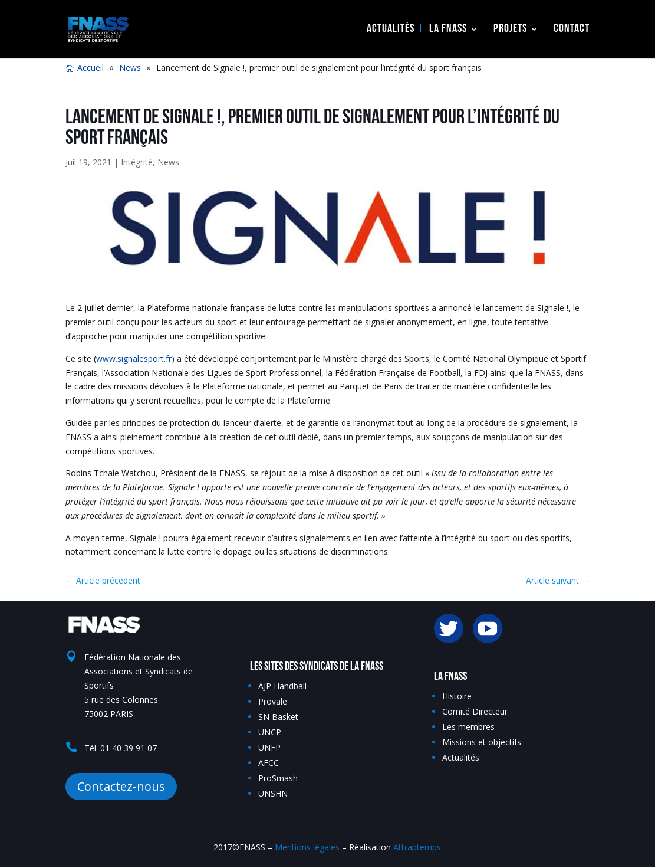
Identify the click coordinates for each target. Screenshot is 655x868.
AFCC (268, 762)
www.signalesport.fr (134, 358)
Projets (510, 29)
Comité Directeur (475, 711)
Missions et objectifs (481, 742)
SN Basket (278, 716)
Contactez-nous (121, 786)
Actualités (390, 29)
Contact (572, 29)
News (168, 162)
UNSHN (273, 793)
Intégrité (137, 162)
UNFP (269, 747)
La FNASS (448, 29)
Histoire (457, 696)
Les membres (468, 726)
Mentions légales (307, 847)
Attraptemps (417, 847)
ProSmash (278, 778)
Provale (272, 701)
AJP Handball (282, 686)
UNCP (269, 732)
